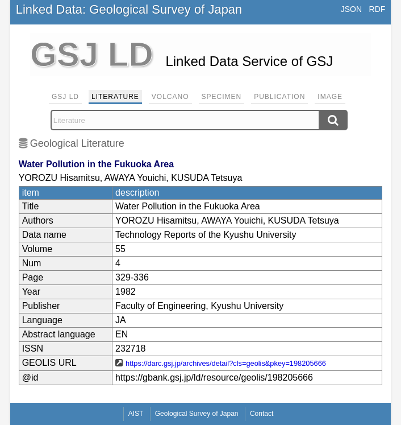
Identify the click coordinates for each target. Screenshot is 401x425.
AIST (136, 414)
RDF (377, 9)
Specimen (222, 97)
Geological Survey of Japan (197, 414)
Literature (115, 97)
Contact (261, 414)
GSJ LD (65, 97)
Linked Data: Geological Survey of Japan (129, 9)
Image (330, 97)
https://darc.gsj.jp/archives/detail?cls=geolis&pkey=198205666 (226, 363)
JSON (351, 9)
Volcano (170, 97)
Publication (279, 97)
